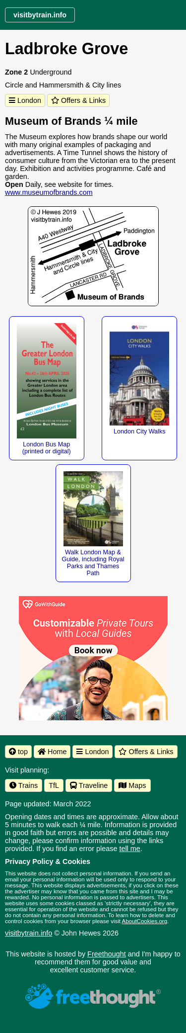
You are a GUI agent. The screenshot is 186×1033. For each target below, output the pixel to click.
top (18, 752)
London (25, 100)
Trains (23, 785)
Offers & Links (78, 100)
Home (52, 752)
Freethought (106, 954)
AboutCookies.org (145, 921)
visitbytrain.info (28, 933)
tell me (129, 849)
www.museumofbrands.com (49, 192)
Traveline (89, 785)
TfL (54, 785)
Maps (132, 785)
